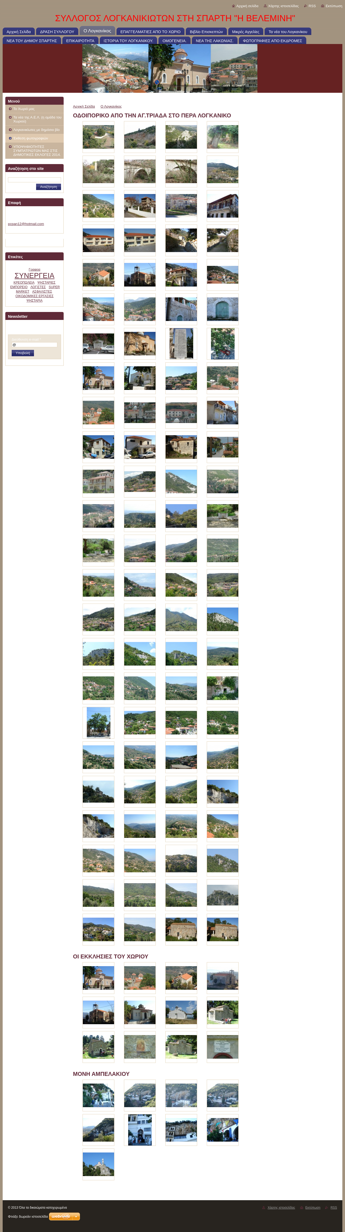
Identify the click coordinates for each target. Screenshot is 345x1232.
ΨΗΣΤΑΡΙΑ (34, 300)
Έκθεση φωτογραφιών (30, 138)
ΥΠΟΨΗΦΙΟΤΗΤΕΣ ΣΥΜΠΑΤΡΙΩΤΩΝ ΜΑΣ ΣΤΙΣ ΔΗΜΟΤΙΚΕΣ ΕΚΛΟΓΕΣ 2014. (37, 151)
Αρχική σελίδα (247, 6)
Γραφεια (34, 269)
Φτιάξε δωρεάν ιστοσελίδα (28, 1216)
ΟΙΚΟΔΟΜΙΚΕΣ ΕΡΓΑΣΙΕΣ (34, 296)
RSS (312, 6)
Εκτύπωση (334, 6)
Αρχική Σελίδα (84, 106)
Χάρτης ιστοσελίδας (283, 6)
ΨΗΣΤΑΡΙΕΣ (46, 282)
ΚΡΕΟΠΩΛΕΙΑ (24, 282)
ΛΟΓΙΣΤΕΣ (38, 287)
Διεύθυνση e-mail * (26, 339)
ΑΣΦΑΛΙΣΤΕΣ (42, 291)
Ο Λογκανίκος (111, 106)
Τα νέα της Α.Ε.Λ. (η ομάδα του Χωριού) (37, 119)
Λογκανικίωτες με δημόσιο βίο (36, 130)
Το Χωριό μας (23, 109)
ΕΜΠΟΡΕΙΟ (18, 287)
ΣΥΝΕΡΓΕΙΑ (34, 275)
